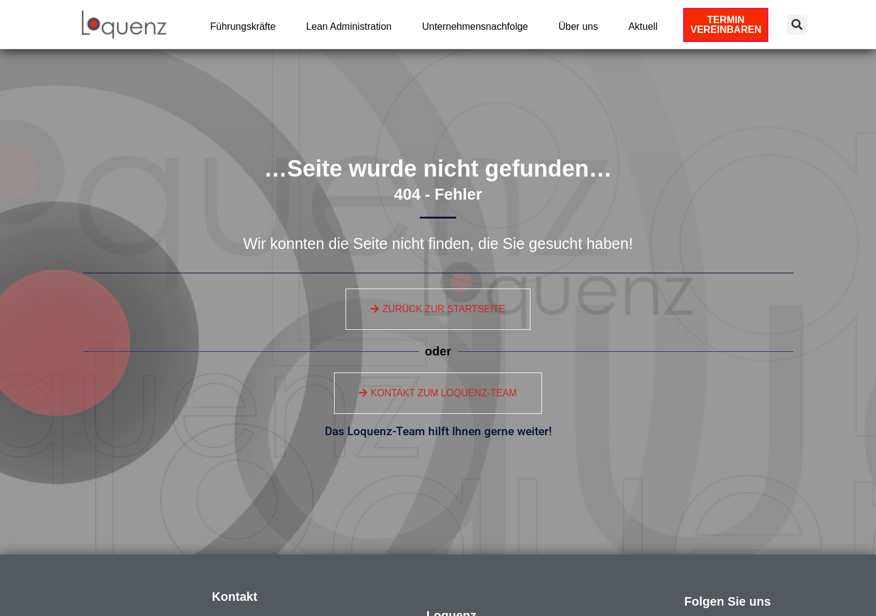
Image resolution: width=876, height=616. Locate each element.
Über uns (581, 27)
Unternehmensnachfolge (478, 27)
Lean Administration (352, 27)
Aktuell (646, 27)
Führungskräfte (246, 27)
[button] (797, 25)
